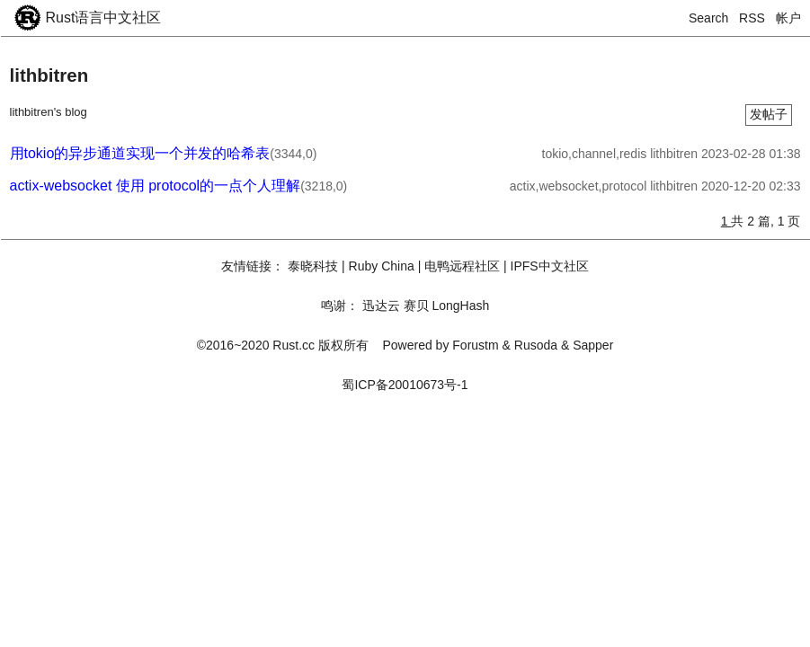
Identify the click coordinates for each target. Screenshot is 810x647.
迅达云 (381, 305)
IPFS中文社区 (550, 266)
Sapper (593, 345)
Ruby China (381, 266)
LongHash (460, 305)
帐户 (788, 18)
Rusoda (535, 345)
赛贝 (416, 305)
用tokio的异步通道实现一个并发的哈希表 (140, 153)
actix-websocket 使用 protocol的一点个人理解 (155, 185)
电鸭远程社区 (462, 266)
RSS (752, 18)
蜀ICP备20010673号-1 (404, 384)
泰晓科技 (313, 266)
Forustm (475, 345)
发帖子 (769, 114)
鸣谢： (340, 305)
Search (708, 18)
